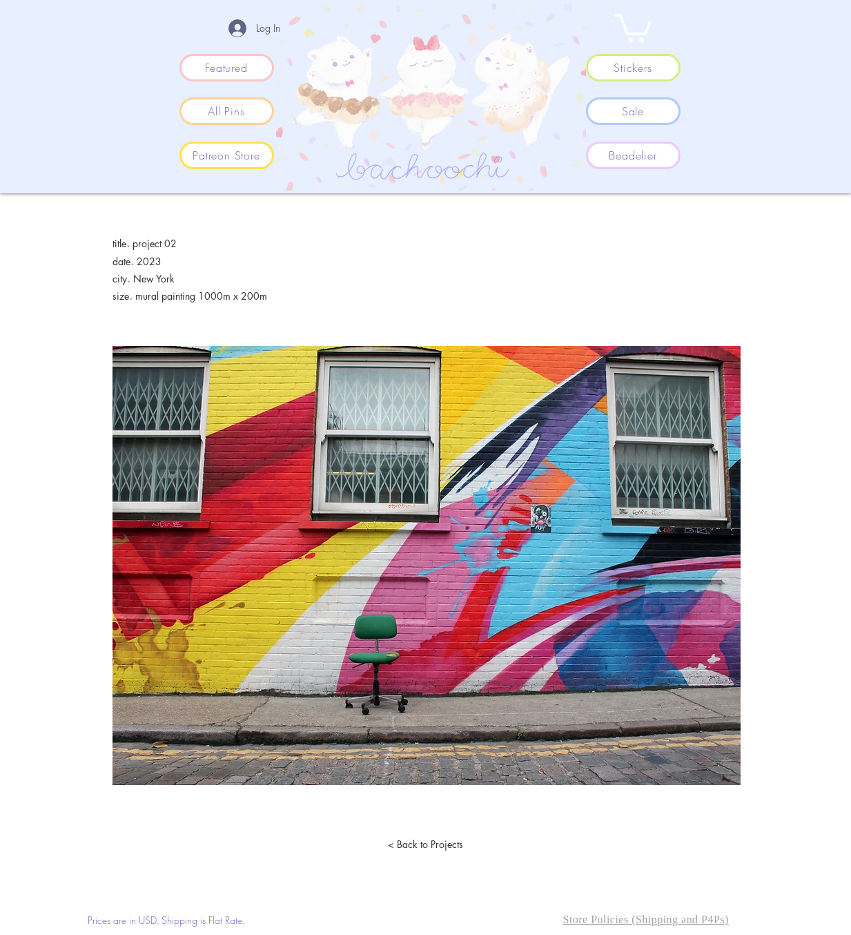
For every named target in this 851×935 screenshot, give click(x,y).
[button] (633, 26)
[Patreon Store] (226, 155)
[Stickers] (633, 67)
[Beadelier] (633, 155)
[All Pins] (226, 111)
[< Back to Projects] (426, 844)
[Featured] (226, 67)
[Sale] (633, 111)
